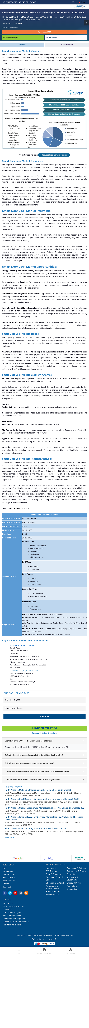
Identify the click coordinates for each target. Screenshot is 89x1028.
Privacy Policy (9, 877)
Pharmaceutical (53, 891)
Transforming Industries (13, 925)
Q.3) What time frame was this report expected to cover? (29, 763)
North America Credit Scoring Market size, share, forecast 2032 (35, 828)
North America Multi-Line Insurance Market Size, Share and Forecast (38, 790)
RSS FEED (7, 887)
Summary (22, 45)
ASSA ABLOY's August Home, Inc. (22, 645)
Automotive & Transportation (52, 887)
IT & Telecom (51, 871)
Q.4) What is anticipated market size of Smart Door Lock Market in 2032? (37, 771)
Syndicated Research (12, 915)
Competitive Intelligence (14, 918)
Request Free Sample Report (54, 155)
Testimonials (8, 871)
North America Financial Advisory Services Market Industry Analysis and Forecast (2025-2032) (44, 818)
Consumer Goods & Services (54, 878)
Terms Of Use (9, 874)
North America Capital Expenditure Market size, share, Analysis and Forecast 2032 (44, 808)
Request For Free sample (44, 728)
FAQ (4, 868)
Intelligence (8, 903)
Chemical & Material (55, 883)
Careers (6, 884)
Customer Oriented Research (16, 921)
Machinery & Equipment (72, 878)
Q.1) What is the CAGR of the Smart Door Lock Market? (28, 741)
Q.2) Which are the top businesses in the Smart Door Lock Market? (34, 755)
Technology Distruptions (13, 906)
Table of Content (67, 45)
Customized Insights (12, 912)
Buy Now (44, 716)
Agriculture (72, 886)
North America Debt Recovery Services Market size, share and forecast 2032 (42, 799)
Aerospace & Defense (76, 868)
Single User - (12, 700)
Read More (9, 838)
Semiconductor (52, 894)
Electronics (72, 889)
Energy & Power (74, 883)
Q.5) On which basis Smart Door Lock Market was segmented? (32, 779)
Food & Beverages (54, 874)
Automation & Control (76, 871)
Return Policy (9, 880)
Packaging (71, 874)
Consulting (7, 909)
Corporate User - (13, 708)
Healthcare (51, 868)
